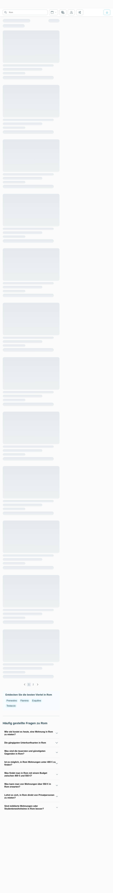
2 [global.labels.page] (33, 684)
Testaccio (11, 706)
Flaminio (25, 700)
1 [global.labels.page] (28, 684)
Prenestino (12, 700)
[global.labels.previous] (24, 684)
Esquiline (36, 700)
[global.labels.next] (38, 684)
